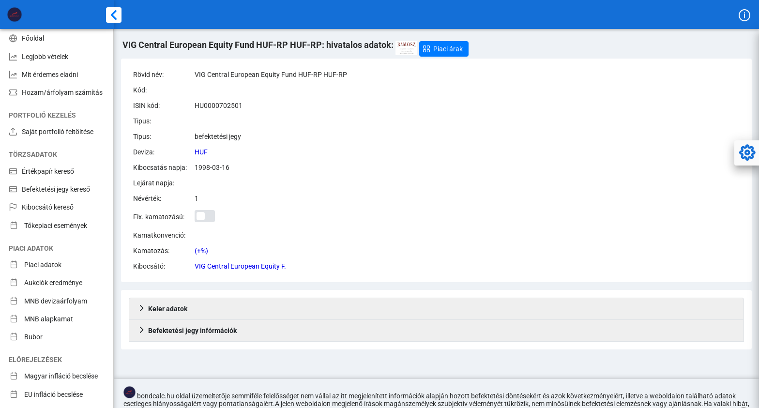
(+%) (201, 251)
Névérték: (147, 198)
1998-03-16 (212, 167)
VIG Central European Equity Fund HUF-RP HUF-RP (271, 74)
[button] (444, 49)
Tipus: (142, 121)
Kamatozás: (151, 251)
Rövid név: (148, 74)
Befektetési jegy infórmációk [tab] (187, 330)
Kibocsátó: (149, 266)
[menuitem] (56, 38)
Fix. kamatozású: (158, 217)
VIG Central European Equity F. (240, 266)
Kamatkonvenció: (159, 235)
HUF (201, 152)
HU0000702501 (219, 105)
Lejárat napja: (153, 183)
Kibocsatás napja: (160, 167)
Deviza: (143, 152)
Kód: (140, 90)
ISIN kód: (146, 105)
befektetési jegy (218, 136)
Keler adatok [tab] (162, 309)
